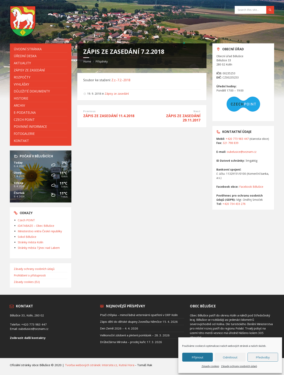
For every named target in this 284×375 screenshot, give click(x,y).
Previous (89, 111)
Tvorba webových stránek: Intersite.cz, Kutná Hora (99, 365)
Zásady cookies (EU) (27, 282)
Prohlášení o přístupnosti (30, 275)
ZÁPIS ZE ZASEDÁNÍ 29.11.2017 (183, 117)
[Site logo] (23, 35)
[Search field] (254, 10)
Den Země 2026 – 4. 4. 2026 (119, 328)
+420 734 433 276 (234, 204)
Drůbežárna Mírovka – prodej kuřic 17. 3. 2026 (131, 342)
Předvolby (263, 357)
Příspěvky (101, 61)
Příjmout (197, 357)
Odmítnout (230, 357)
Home (87, 61)
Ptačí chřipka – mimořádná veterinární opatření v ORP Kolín (139, 315)
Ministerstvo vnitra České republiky (40, 231)
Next (196, 111)
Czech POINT (26, 220)
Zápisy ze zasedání (117, 93)
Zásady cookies (210, 366)
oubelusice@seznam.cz (241, 152)
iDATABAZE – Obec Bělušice (36, 226)
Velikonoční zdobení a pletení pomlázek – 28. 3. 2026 (135, 335)
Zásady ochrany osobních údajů (239, 366)
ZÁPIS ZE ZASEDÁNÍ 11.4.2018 (108, 115)
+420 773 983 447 (237, 139)
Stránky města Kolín (30, 242)
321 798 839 (230, 143)
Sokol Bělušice (27, 237)
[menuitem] (40, 49)
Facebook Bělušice (251, 186)
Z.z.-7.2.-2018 (120, 80)
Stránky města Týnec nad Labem (39, 248)
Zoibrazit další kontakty (27, 338)
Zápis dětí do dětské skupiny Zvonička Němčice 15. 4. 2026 (139, 322)
